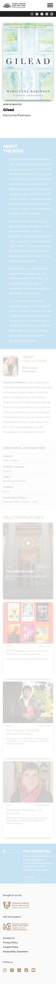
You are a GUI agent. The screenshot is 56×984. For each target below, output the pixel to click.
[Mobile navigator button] (50, 5)
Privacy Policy (10, 942)
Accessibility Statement (15, 951)
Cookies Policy (10, 947)
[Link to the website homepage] (21, 5)
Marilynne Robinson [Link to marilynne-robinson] (17, 115)
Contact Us (9, 938)
